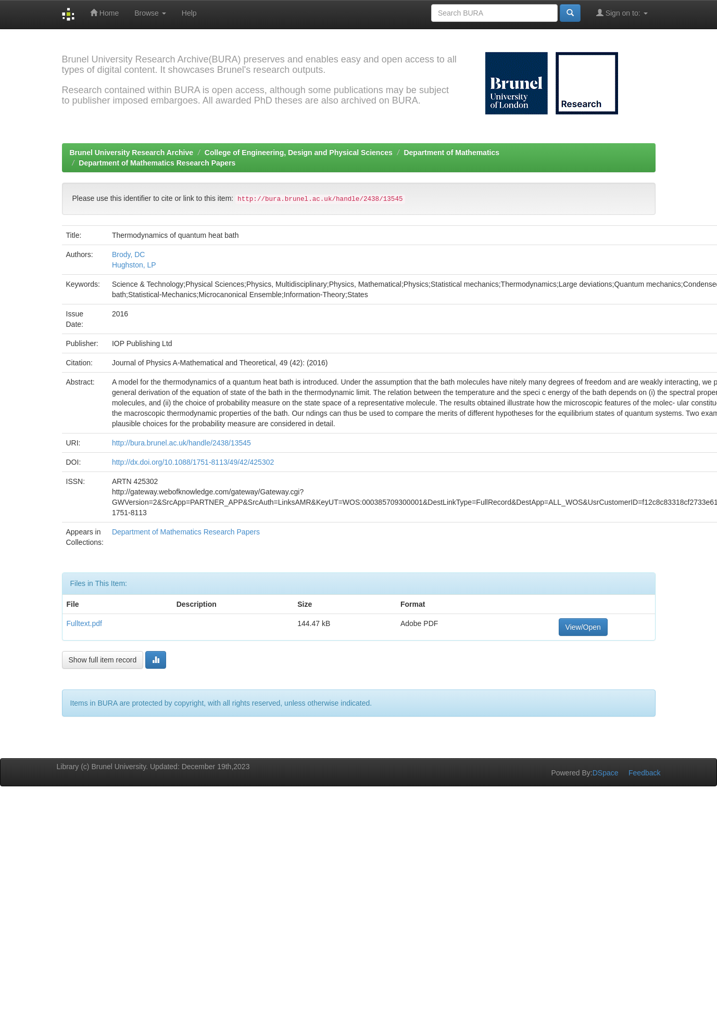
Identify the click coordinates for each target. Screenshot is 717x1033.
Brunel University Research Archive (132, 152)
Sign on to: (622, 12)
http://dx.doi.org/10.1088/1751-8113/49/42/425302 (193, 462)
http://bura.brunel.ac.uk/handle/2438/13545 (181, 443)
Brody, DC (128, 254)
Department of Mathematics (451, 152)
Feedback (644, 773)
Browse (150, 13)
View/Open (583, 627)
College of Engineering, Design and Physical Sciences (299, 152)
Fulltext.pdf (84, 623)
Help (189, 13)
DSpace (606, 773)
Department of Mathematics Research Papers (157, 163)
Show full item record (103, 660)
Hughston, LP (134, 265)
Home (104, 12)
